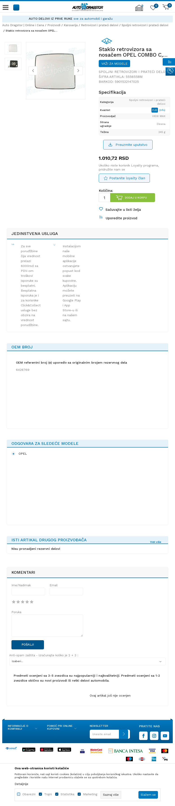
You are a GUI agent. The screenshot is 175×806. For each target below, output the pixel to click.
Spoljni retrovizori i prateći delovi (145, 25)
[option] (87, 19)
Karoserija (71, 25)
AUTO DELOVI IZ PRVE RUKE (67, 18)
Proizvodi (53, 25)
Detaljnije (21, 784)
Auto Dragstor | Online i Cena (23, 25)
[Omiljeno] (152, 9)
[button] (16, 7)
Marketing (90, 794)
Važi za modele (114, 69)
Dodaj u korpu (135, 209)
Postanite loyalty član (127, 190)
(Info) (163, 120)
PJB (155, 120)
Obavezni (28, 794)
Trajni (48, 794)
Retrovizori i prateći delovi (99, 25)
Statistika (67, 794)
